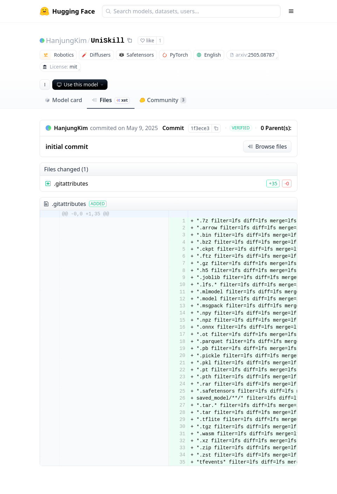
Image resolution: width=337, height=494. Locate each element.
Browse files (267, 146)
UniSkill (107, 41)
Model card (63, 100)
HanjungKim (66, 40)
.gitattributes (71, 183)
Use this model (80, 84)
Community (162, 100)
